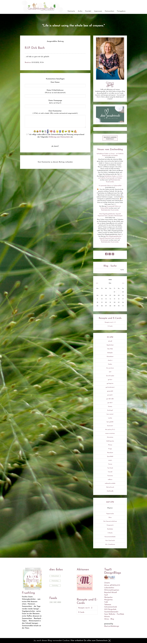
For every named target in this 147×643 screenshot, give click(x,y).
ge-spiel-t (110, 395)
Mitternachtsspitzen (111, 590)
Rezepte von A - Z (110, 322)
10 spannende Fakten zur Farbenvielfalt (110, 185)
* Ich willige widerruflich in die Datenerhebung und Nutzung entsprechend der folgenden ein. (55, 136)
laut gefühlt (110, 422)
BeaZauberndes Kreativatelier (110, 210)
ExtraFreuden (110, 375)
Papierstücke (110, 513)
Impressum (98, 11)
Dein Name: (55, 82)
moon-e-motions (110, 433)
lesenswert (110, 425)
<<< (97, 283)
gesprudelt (110, 391)
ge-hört (110, 379)
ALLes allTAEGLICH (112, 585)
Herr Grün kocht (110, 540)
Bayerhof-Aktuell (110, 592)
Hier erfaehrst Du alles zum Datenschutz (89, 641)
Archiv (80, 11)
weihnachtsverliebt (110, 483)
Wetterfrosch (110, 487)
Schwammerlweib (110, 607)
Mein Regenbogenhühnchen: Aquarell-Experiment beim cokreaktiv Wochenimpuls (110, 238)
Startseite (71, 11)
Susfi (106, 595)
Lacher (110, 418)
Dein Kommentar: (55, 112)
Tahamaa (107, 605)
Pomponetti (110, 525)
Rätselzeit (110, 452)
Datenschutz (109, 11)
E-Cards (110, 326)
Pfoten (110, 445)
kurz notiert (110, 414)
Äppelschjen (110, 345)
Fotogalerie (121, 11)
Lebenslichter (109, 588)
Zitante (107, 583)
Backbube (110, 529)
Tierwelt (110, 472)
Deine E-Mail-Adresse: (55, 91)
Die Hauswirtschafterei (110, 521)
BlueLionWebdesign (111, 626)
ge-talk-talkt (110, 399)
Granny (110, 406)
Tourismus (110, 475)
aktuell (110, 341)
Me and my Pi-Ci (110, 429)
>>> (123, 283)
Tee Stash (110, 468)
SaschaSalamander (111, 612)
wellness (110, 479)
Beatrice (28, 62)
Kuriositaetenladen (110, 536)
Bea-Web (110, 349)
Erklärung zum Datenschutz (59, 137)
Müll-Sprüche (110, 441)
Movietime (110, 437)
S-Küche (110, 533)
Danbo (110, 364)
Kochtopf (110, 410)
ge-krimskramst (110, 387)
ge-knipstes (110, 383)
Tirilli (106, 602)
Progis (110, 449)
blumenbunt (110, 356)
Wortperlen (108, 597)
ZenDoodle (110, 491)
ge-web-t (110, 402)
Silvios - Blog (109, 619)
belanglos (110, 352)
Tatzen (110, 464)
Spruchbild (110, 456)
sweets (110, 460)
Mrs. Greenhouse (110, 544)
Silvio (110, 517)
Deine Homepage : (55, 102)
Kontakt (88, 11)
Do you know (110, 368)
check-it (110, 360)
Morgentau (108, 600)
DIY (110, 372)
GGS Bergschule (110, 609)
